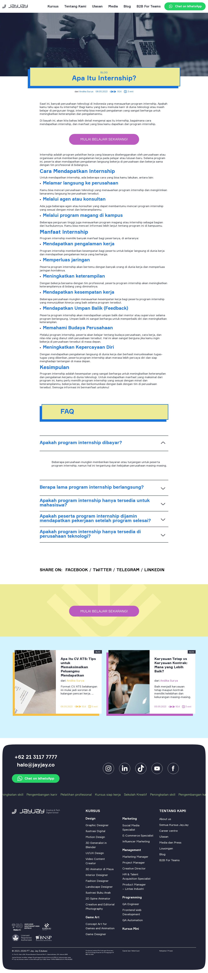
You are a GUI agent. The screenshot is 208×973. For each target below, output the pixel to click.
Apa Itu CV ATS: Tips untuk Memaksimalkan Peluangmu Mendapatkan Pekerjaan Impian (78, 669)
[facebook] (157, 768)
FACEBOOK (76, 569)
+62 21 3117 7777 (35, 757)
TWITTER (102, 569)
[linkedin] (124, 768)
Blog (127, 6)
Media (113, 6)
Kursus (53, 6)
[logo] (15, 6)
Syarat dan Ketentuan (131, 951)
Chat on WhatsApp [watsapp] (35, 778)
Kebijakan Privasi (166, 951)
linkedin (154, 569)
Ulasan (97, 6)
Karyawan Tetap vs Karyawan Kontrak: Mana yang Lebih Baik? (170, 665)
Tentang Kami (75, 6)
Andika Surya (86, 91)
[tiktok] (140, 768)
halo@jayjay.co (36, 765)
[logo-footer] (45, 811)
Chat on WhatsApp (185, 6)
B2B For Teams (149, 6)
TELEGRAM (128, 569)
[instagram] (108, 768)
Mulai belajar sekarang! (104, 139)
